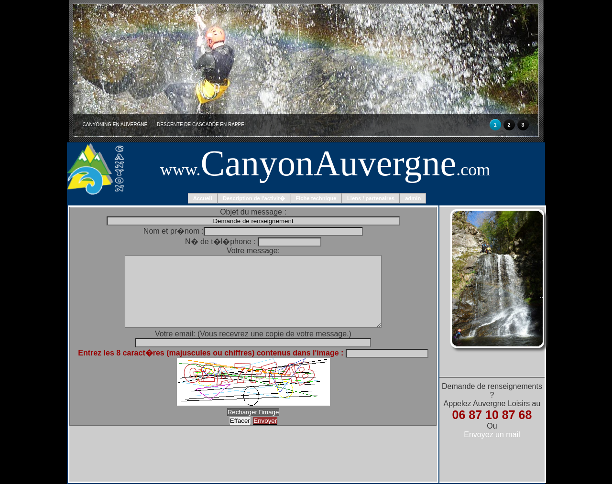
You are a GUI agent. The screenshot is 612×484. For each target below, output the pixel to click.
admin (413, 198)
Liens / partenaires (370, 198)
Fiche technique (315, 198)
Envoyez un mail (492, 434)
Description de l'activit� (254, 198)
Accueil (202, 198)
